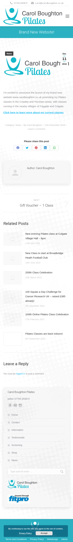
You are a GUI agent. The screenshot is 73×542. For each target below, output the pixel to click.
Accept (44, 533)
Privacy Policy (25, 533)
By (32, 125)
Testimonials (18, 437)
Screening (16, 445)
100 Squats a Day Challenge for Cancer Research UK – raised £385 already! (45, 296)
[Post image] (12, 239)
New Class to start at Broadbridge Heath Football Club (44, 255)
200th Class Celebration (38, 272)
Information (17, 430)
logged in (20, 373)
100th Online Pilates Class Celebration (47, 314)
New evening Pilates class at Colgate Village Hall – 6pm (46, 236)
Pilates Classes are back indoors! (44, 333)
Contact (15, 422)
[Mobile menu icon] (67, 16)
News (9, 53)
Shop (14, 452)
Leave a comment (36, 129)
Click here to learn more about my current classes (33, 112)
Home (14, 414)
